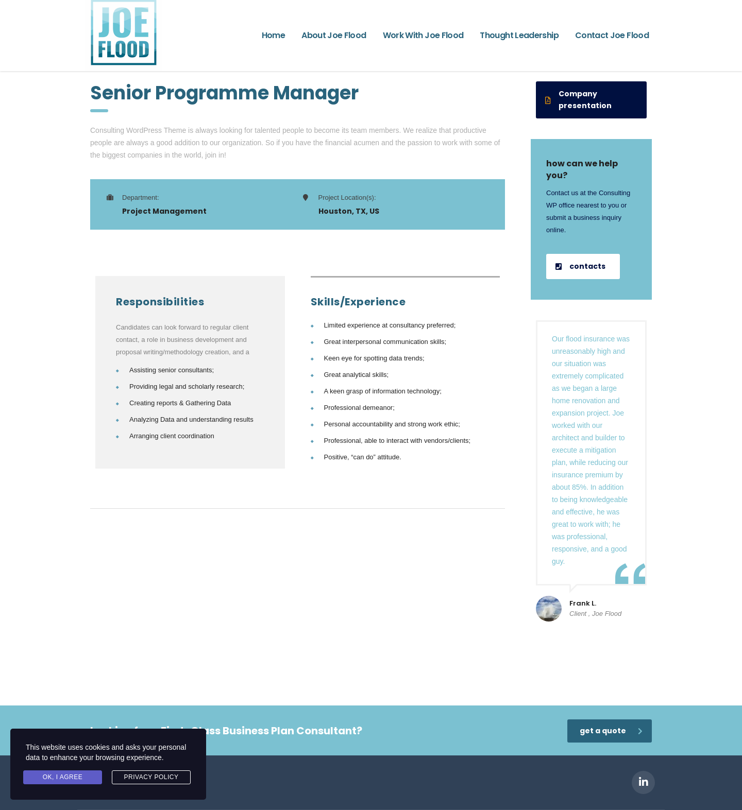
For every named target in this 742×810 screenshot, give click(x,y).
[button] (591, 99)
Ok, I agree (63, 777)
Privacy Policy (151, 777)
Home (273, 35)
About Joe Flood (333, 35)
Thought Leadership (519, 35)
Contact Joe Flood (612, 35)
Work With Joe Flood (423, 35)
